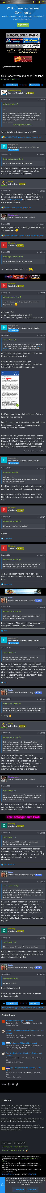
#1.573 (42, 786)
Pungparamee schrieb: (11, 297)
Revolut (18, 200)
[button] (3, 1)
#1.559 (42, 100)
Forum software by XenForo (21, 1156)
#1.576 (42, 938)
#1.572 (42, 733)
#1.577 (42, 974)
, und (18, 207)
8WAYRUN (32, 1174)
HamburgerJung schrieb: (12, 159)
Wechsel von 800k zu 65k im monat (21, 1043)
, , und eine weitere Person (23, 137)
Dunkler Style (6, 1143)
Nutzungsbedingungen (10, 1147)
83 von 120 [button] (23, 85)
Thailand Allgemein (12, 1025)
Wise (12, 200)
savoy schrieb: (8, 340)
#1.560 (42, 155)
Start (19, 1150)
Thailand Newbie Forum (14, 1062)
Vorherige (12, 85)
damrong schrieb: (9, 886)
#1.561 (42, 191)
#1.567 (42, 517)
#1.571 (42, 699)
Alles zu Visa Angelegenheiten (16, 1048)
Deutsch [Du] (19, 1143)
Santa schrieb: (8, 652)
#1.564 (42, 293)
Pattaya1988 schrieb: (10, 521)
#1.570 (42, 648)
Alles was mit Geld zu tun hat (16, 1038)
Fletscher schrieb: (9, 104)
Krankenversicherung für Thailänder (19, 1021)
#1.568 (42, 555)
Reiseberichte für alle (13, 1077)
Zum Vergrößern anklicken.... (23, 125)
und (9, 864)
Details (4, 1167)
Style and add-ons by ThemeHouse (14, 1170)
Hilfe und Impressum (9, 1150)
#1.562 (42, 224)
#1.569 (42, 607)
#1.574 (42, 833)
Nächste (34, 85)
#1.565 (42, 335)
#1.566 (42, 468)
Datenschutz (23, 1147)
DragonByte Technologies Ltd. (30, 1165)
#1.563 (42, 252)
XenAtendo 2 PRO (8, 1174)
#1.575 (42, 881)
